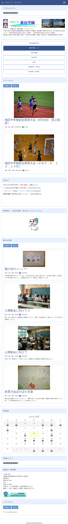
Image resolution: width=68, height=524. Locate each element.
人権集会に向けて (16, 352)
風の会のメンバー (16, 268)
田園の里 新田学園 (13, 3)
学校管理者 (23, 273)
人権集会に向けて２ (17, 310)
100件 (15, 86)
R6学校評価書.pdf (35, 194)
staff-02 (25, 127)
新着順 (7, 86)
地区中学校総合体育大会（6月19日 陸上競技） (32, 121)
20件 (15, 245)
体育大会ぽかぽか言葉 (19, 391)
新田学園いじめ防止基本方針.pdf (30, 188)
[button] (7, 224)
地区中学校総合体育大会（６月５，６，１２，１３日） (31, 165)
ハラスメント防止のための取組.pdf (30, 191)
